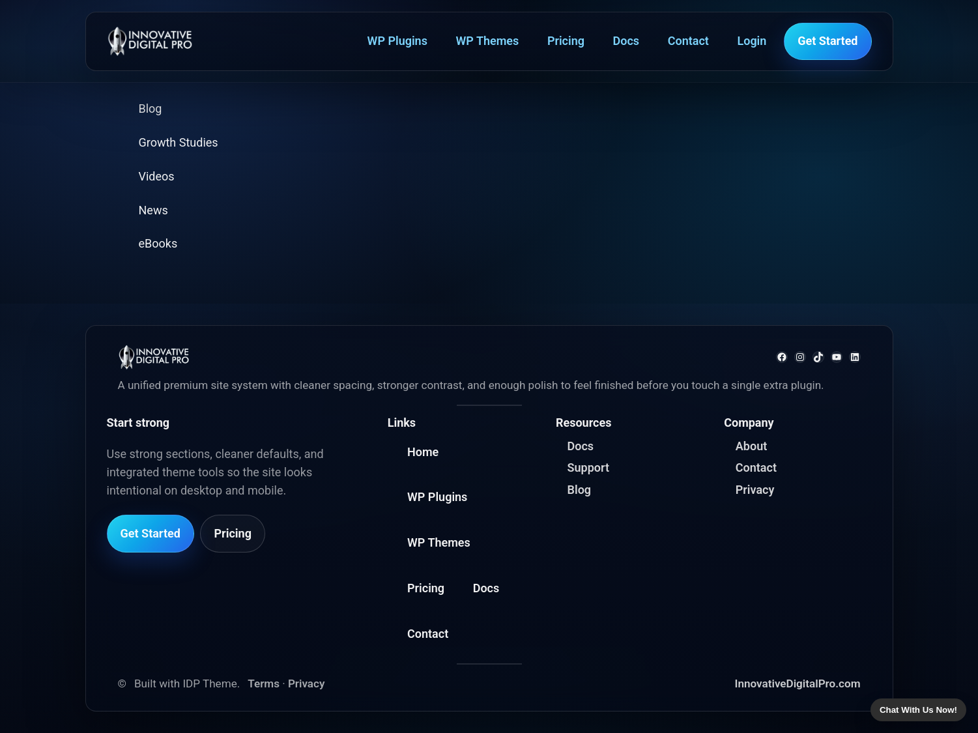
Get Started (827, 41)
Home (423, 452)
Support (588, 467)
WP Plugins (397, 41)
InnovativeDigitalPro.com (798, 683)
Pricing (565, 41)
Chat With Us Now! (918, 710)
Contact (688, 41)
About (751, 446)
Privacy (755, 489)
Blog (580, 489)
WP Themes (487, 41)
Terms (264, 683)
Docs (626, 41)
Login (751, 41)
